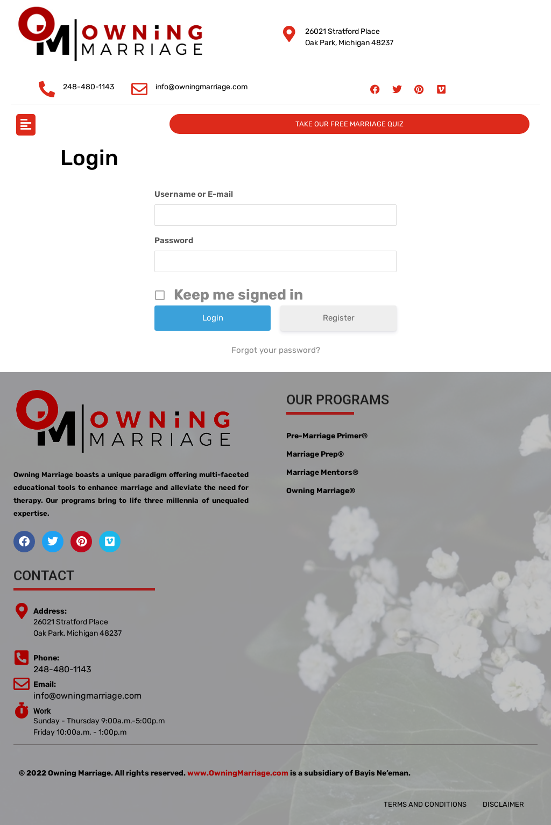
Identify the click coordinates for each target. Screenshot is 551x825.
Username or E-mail (193, 194)
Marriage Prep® (315, 454)
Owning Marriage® (320, 490)
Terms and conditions (425, 804)
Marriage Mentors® (322, 472)
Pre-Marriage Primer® (327, 435)
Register (339, 318)
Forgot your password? (275, 350)
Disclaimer (503, 804)
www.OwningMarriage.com (237, 773)
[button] (26, 125)
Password (173, 240)
